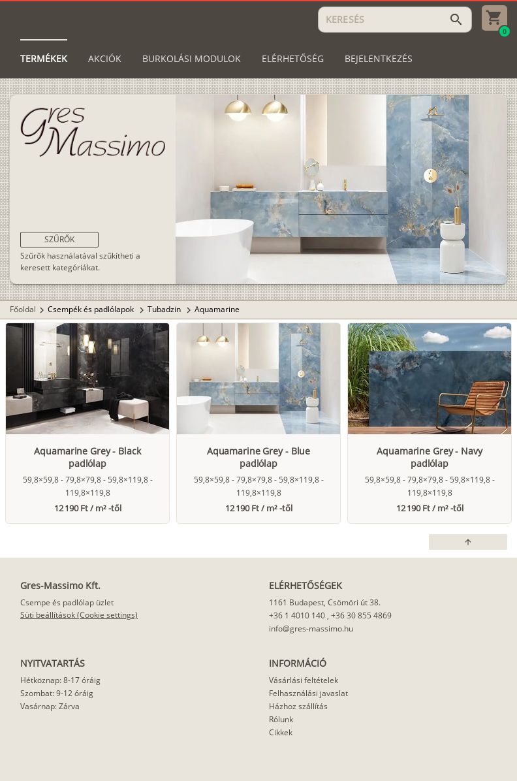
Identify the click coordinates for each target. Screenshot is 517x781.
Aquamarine (217, 309)
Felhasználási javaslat (308, 693)
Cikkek (280, 732)
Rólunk (281, 719)
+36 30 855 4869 (361, 615)
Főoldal (23, 309)
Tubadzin (165, 309)
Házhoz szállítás (298, 706)
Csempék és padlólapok (92, 309)
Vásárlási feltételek (303, 680)
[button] (59, 239)
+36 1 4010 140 (297, 615)
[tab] (44, 58)
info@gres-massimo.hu (311, 628)
